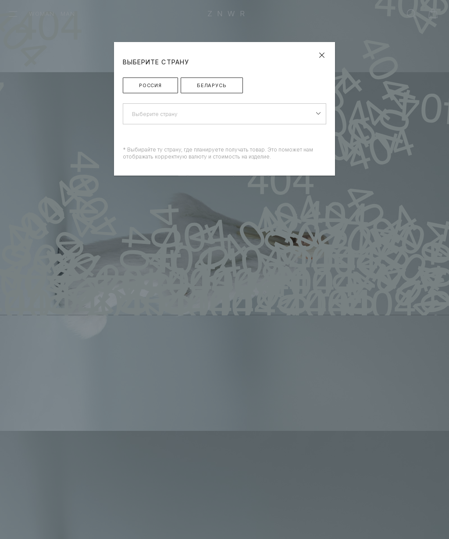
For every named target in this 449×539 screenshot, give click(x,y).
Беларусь (212, 85)
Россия (150, 85)
